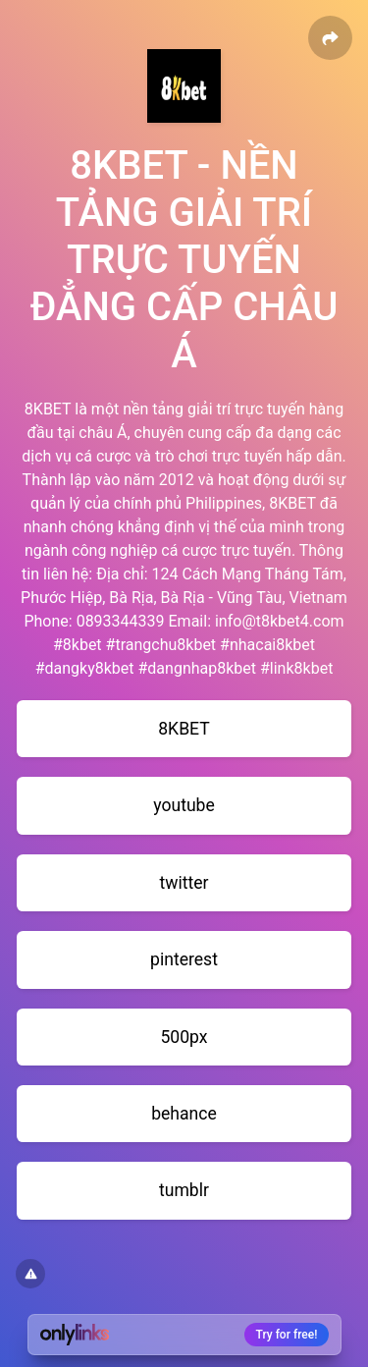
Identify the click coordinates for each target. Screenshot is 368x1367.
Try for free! (287, 1334)
